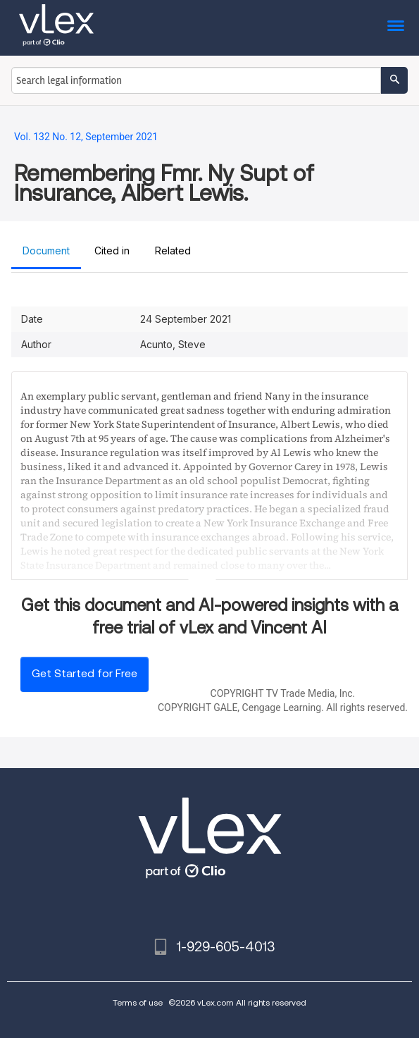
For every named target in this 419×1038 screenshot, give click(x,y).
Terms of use (138, 1002)
